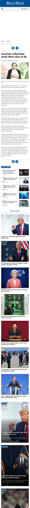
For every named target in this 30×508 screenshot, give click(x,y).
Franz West (22, 85)
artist (17, 85)
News (2, 41)
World (8, 41)
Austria (2, 156)
